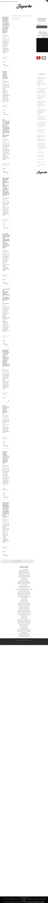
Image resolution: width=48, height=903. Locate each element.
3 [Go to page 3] (20, 15)
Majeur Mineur (5, 325)
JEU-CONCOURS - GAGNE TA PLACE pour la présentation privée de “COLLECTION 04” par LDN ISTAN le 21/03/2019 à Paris (6, 128)
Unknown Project (5, 51)
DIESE (6, 205)
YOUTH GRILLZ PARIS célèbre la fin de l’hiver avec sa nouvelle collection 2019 (6, 457)
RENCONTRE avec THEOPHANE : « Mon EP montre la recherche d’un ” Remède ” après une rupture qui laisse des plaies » (41, 81)
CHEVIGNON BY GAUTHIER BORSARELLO (5, 260)
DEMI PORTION (5, 377)
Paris (8, 42)
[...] (5, 58)
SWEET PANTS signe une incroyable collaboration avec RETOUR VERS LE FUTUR (41, 104)
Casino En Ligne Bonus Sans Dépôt (24, 614)
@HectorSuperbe (5, 35)
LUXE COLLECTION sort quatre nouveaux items (5, 409)
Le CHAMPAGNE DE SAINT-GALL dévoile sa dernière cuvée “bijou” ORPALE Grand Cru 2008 (41, 146)
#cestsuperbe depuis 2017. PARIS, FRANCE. (9, 1)
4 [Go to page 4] (22, 15)
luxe (8, 424)
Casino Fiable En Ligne (24, 626)
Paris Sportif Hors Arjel (24, 601)
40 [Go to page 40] (14, 18)
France (7, 41)
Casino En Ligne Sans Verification (24, 631)
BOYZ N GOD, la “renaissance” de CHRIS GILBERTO (41, 131)
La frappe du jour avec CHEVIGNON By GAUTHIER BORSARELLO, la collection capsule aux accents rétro (6, 240)
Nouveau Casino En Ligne (24, 607)
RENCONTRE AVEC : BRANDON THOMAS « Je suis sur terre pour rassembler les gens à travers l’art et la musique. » (5, 510)
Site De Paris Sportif (24, 636)
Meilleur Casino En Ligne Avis (24, 583)
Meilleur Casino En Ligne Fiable (24, 592)
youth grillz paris (5, 101)
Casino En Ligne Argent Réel (24, 610)
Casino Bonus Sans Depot (24, 612)
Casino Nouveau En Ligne (24, 605)
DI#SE (3, 205)
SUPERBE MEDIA (5, 49)
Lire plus (4, 61)
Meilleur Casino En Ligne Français (24, 611)
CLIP (3, 310)
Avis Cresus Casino (24, 615)
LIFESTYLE (4, 42)
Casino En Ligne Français (24, 608)
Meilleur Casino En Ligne (24, 572)
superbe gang (5, 48)
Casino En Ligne (40, 152)
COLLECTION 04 (5, 146)
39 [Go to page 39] (12, 18)
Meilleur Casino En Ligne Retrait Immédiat (24, 589)
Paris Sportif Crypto (24, 569)
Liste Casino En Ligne (24, 587)
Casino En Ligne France (24, 590)
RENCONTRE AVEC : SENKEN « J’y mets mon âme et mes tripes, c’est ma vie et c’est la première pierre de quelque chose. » (6, 25)
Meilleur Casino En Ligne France (24, 593)
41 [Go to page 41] (17, 18)
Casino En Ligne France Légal (24, 573)
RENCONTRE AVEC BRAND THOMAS (5, 535)
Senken (6, 45)
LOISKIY (4, 91)
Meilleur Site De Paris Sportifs (24, 603)
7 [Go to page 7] (27, 15)
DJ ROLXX (6, 378)
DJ (3, 378)
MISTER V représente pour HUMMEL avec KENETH (41, 97)
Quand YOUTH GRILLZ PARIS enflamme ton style (5, 75)
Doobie (3, 41)
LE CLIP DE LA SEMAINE (5, 315)
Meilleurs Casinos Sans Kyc (24, 571)
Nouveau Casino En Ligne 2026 (24, 622)
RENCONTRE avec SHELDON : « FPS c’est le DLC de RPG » (41, 118)
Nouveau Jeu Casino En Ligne (24, 586)
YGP (7, 96)
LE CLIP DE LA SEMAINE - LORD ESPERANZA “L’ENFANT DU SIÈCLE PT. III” (6, 294)
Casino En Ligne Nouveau (24, 633)
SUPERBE (4, 92)
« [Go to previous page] (15, 15)
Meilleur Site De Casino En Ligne (24, 582)
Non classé (4, 40)
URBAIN (4, 52)
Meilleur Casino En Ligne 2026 (24, 621)
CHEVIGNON (5, 257)
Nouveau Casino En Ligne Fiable (24, 604)
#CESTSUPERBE (5, 87)
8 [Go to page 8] (29, 15)
